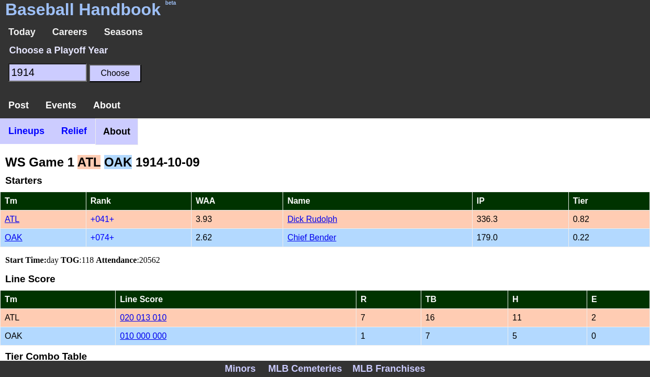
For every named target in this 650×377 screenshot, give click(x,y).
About (106, 105)
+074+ (102, 237)
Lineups (26, 131)
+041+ (102, 219)
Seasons (123, 32)
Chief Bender (311, 237)
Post (18, 105)
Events (61, 105)
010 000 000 (143, 335)
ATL (12, 219)
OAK (14, 237)
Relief (74, 131)
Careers (69, 32)
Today (22, 32)
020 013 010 (143, 317)
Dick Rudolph (312, 219)
